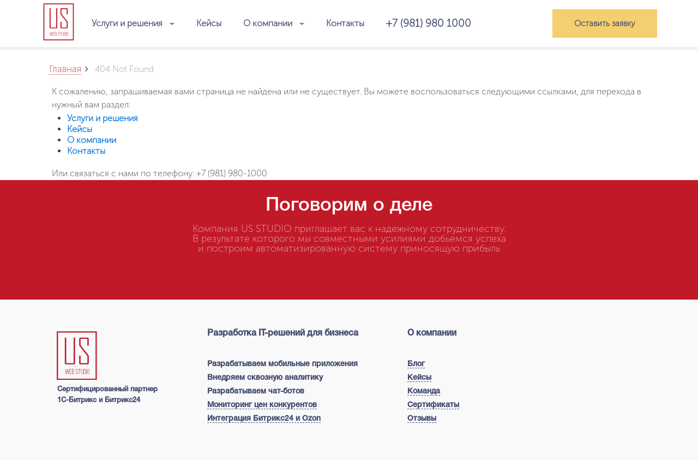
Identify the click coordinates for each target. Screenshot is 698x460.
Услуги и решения (133, 23)
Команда (423, 391)
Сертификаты (433, 405)
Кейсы (208, 23)
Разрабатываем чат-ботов (255, 391)
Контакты (345, 23)
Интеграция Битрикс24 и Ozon (264, 418)
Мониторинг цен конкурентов (262, 405)
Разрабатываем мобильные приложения (282, 364)
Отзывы (421, 418)
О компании (273, 23)
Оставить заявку (604, 23)
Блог (416, 364)
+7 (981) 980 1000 (428, 23)
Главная (65, 68)
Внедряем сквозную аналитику (265, 377)
